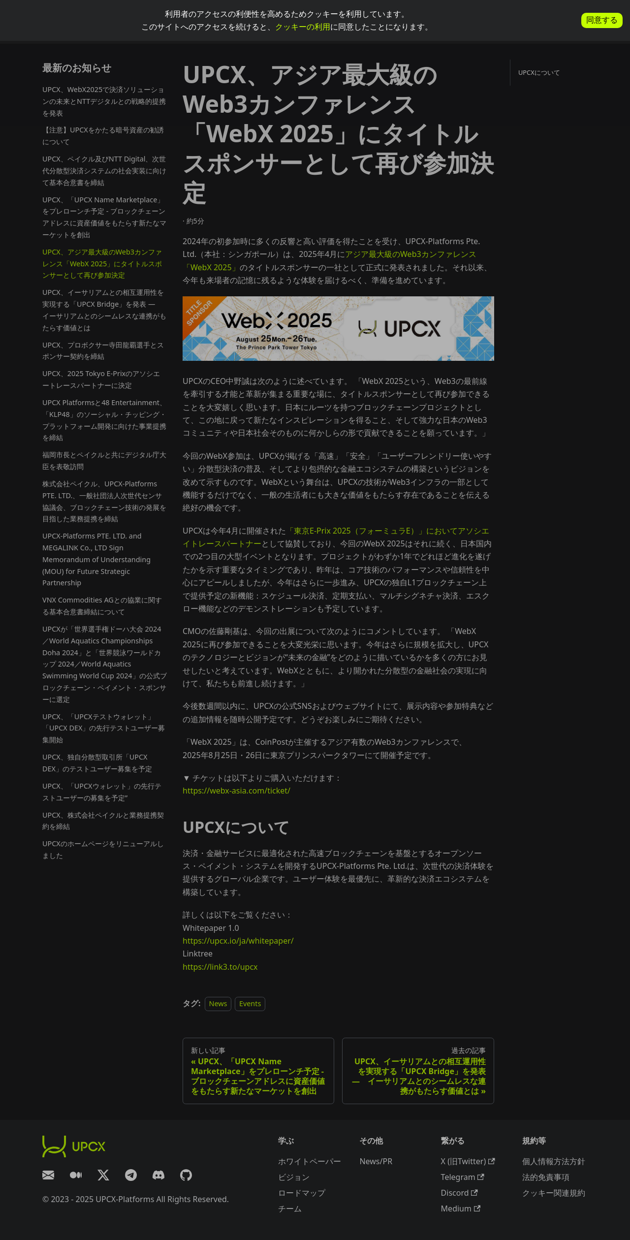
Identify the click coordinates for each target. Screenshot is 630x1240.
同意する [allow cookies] (602, 20)
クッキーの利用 (302, 26)
